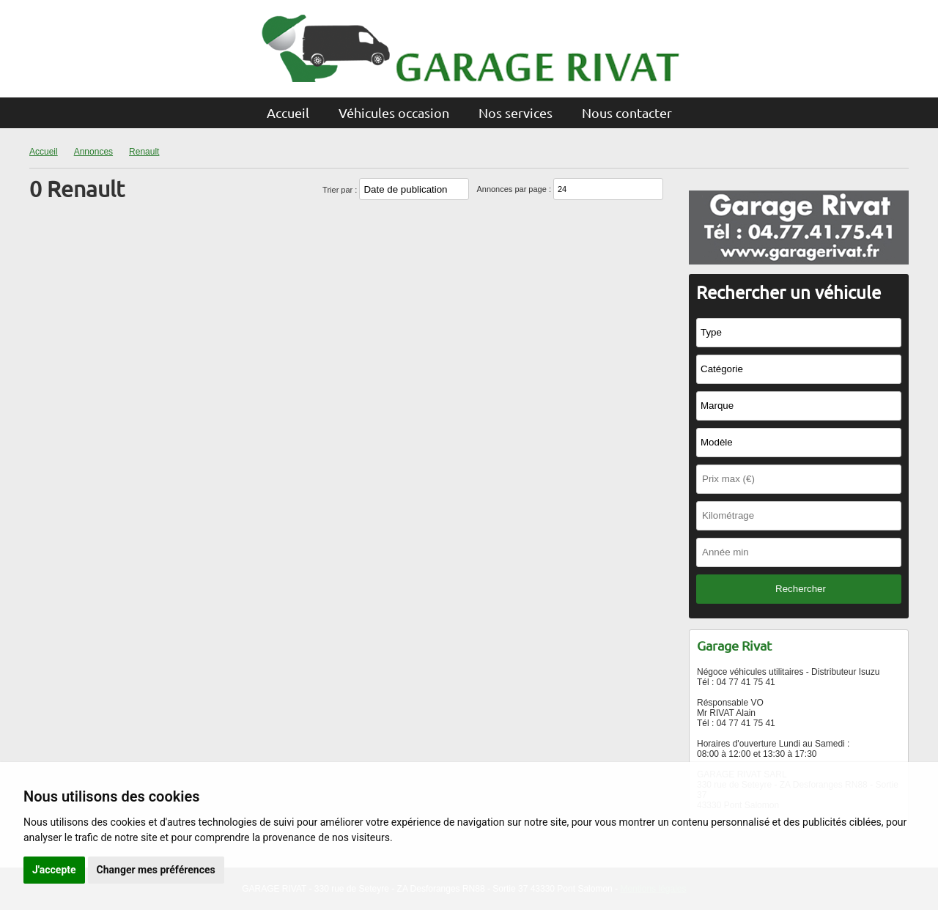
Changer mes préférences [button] (156, 870)
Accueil (288, 112)
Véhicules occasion (394, 112)
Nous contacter (627, 112)
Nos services (516, 112)
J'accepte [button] (54, 870)
